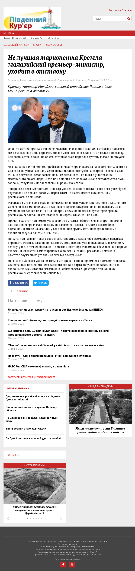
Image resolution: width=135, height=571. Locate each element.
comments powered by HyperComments (31, 377)
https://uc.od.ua (32, 19)
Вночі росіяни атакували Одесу (26, 428)
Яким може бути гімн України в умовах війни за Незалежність (100, 430)
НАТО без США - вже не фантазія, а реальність (38, 366)
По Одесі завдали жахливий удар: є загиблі (33, 438)
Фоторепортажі (34, 465)
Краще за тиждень (100, 386)
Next (61, 518)
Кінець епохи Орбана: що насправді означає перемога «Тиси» (50, 320)
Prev (8, 518)
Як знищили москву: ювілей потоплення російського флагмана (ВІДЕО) (55, 310)
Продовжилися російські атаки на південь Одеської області (33, 397)
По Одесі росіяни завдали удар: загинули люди (32, 419)
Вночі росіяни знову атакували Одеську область (31, 408)
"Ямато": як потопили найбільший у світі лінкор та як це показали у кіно (56, 345)
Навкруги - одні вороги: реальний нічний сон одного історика (49, 356)
